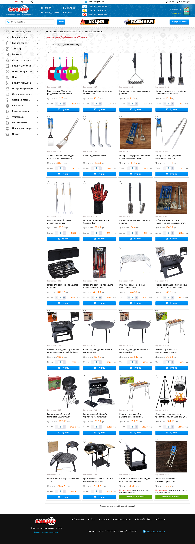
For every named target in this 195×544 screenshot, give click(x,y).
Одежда (12, 134)
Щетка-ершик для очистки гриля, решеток (134, 92)
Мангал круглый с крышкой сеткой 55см (63, 480)
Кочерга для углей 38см (94, 155)
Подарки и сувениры (19, 88)
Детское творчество (18, 60)
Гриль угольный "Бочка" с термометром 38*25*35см (95, 415)
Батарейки (14, 105)
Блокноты (13, 54)
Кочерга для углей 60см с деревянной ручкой (59, 221)
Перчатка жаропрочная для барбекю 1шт (96, 221)
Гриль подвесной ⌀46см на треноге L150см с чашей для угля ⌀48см (171, 415)
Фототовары (14, 117)
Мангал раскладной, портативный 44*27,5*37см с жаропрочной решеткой (171, 286)
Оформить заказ (179, 22)
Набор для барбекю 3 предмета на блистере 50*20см (98, 286)
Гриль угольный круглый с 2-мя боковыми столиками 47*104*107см (98, 480)
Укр (22, 2)
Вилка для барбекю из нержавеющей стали (165, 480)
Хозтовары (14, 48)
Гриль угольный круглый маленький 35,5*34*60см (58, 415)
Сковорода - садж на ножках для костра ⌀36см (98, 350)
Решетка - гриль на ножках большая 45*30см (132, 286)
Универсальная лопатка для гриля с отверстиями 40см (60, 156)
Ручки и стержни (17, 111)
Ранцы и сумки (16, 122)
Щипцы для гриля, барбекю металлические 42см (168, 156)
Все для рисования (18, 65)
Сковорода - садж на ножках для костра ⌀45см (134, 350)
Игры (11, 77)
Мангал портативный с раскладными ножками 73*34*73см (130, 415)
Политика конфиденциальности (46, 532)
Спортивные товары (18, 94)
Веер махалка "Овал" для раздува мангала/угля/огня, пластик (60, 92)
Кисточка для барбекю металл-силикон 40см (98, 92)
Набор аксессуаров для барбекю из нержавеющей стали (134, 156)
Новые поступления (18, 31)
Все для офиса (16, 43)
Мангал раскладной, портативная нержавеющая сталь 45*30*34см (63, 350)
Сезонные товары (17, 100)
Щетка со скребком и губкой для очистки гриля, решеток (170, 92)
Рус (16, 2)
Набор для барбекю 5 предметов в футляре (62, 286)
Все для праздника (18, 83)
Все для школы (16, 37)
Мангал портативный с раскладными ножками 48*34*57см (166, 351)
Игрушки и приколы (18, 71)
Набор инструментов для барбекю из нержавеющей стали (170, 221)
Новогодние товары (18, 128)
